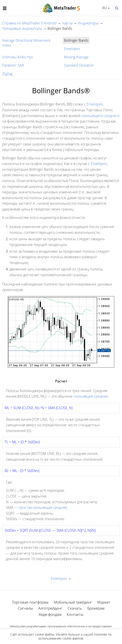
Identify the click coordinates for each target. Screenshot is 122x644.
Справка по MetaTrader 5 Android (29, 23)
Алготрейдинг (50, 608)
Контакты (75, 614)
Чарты (67, 23)
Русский (104, 8)
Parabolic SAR (13, 65)
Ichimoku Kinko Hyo (17, 57)
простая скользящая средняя (43, 507)
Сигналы (25, 608)
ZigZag (7, 73)
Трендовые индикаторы (22, 28)
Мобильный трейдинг (73, 602)
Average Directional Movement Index (26, 43)
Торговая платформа (30, 602)
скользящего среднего (100, 115)
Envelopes (72, 48)
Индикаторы (88, 23)
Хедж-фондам (50, 614)
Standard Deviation (79, 65)
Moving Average (76, 57)
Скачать (75, 608)
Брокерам (95, 608)
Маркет (103, 602)
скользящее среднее (90, 396)
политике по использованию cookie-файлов (75, 636)
